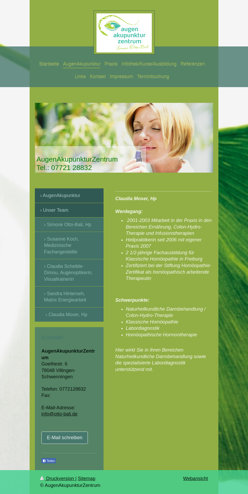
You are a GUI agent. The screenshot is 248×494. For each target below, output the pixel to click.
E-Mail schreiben (64, 437)
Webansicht (195, 478)
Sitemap (86, 478)
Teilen (48, 461)
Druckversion (57, 478)
